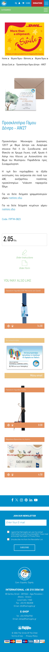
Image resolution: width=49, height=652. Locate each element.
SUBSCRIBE (24, 548)
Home (4, 58)
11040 (29, 600)
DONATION (37, 3)
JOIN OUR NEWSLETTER (24, 516)
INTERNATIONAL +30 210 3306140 (25, 590)
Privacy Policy (34, 536)
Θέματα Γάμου (40, 58)
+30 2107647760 (26, 616)
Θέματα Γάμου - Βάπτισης (21, 58)
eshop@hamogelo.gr (27, 619)
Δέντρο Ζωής (7, 64)
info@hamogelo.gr (27, 606)
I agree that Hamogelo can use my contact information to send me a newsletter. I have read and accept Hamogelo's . (27, 534)
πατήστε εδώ (15, 198)
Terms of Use (17, 636)
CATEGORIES (24, 10)
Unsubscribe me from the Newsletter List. (25, 539)
